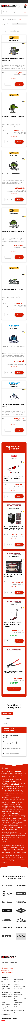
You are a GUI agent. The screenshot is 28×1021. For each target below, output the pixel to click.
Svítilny (3, 1002)
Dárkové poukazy (18, 979)
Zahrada (3, 998)
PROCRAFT (9, 31)
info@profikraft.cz (8, 970)
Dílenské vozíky (18, 982)
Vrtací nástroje (18, 988)
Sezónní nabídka (5, 1014)
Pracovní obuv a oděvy (7, 1010)
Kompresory (17, 1004)
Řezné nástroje (18, 992)
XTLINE (18, 31)
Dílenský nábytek (5, 984)
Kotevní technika (5, 1004)
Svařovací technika (19, 1007)
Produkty (3, 19)
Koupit (19, 84)
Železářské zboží (18, 1002)
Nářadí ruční (4, 986)
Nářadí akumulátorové (7, 994)
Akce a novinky (5, 979)
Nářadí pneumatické (6, 996)
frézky (19, 19)
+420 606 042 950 (8, 968)
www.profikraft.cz (7, 972)
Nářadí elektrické (12, 19)
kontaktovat (8, 859)
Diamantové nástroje (6, 992)
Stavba (16, 996)
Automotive (17, 984)
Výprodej (3, 982)
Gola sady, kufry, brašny (20, 986)
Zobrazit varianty (14, 688)
